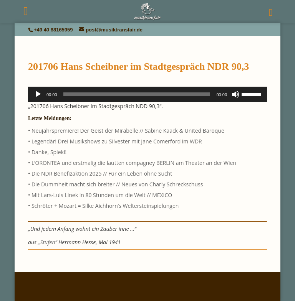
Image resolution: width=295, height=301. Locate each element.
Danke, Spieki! (48, 152)
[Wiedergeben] (38, 94)
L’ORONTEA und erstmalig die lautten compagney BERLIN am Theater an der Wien (133, 162)
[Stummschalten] (235, 94)
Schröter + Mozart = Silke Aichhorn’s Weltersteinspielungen (105, 205)
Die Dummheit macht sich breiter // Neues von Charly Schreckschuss (117, 184)
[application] (147, 94)
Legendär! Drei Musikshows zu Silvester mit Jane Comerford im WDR (116, 141)
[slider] (136, 94)
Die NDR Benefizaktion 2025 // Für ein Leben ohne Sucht (101, 173)
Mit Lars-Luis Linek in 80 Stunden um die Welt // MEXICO (101, 195)
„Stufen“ (47, 242)
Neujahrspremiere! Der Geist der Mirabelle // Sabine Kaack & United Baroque (127, 130)
